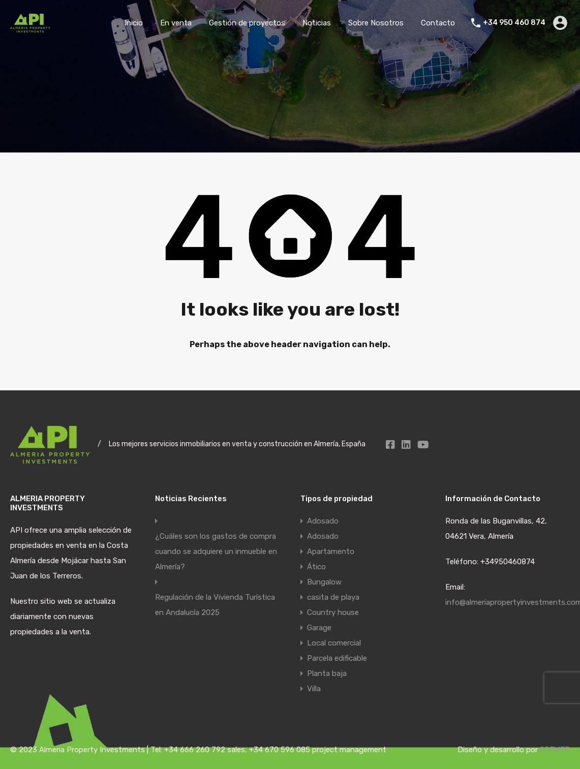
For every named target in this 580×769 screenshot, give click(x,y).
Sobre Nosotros (376, 22)
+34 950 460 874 (514, 23)
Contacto (438, 22)
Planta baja (327, 673)
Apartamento (330, 551)
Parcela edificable (337, 658)
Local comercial (334, 643)
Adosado (323, 521)
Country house (333, 612)
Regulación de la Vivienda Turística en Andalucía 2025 (215, 605)
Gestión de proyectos (247, 22)
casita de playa (333, 597)
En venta (176, 22)
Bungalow (324, 582)
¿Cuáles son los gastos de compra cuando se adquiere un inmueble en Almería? (216, 551)
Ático (316, 566)
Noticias (316, 22)
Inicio (134, 22)
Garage (319, 627)
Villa (314, 688)
